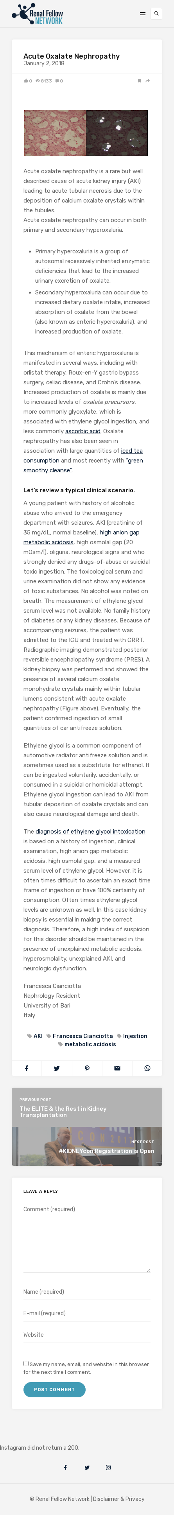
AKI (37, 1036)
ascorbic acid (82, 431)
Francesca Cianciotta (82, 1036)
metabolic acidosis (89, 1044)
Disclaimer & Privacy (119, 1499)
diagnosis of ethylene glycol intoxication (90, 831)
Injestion (134, 1036)
